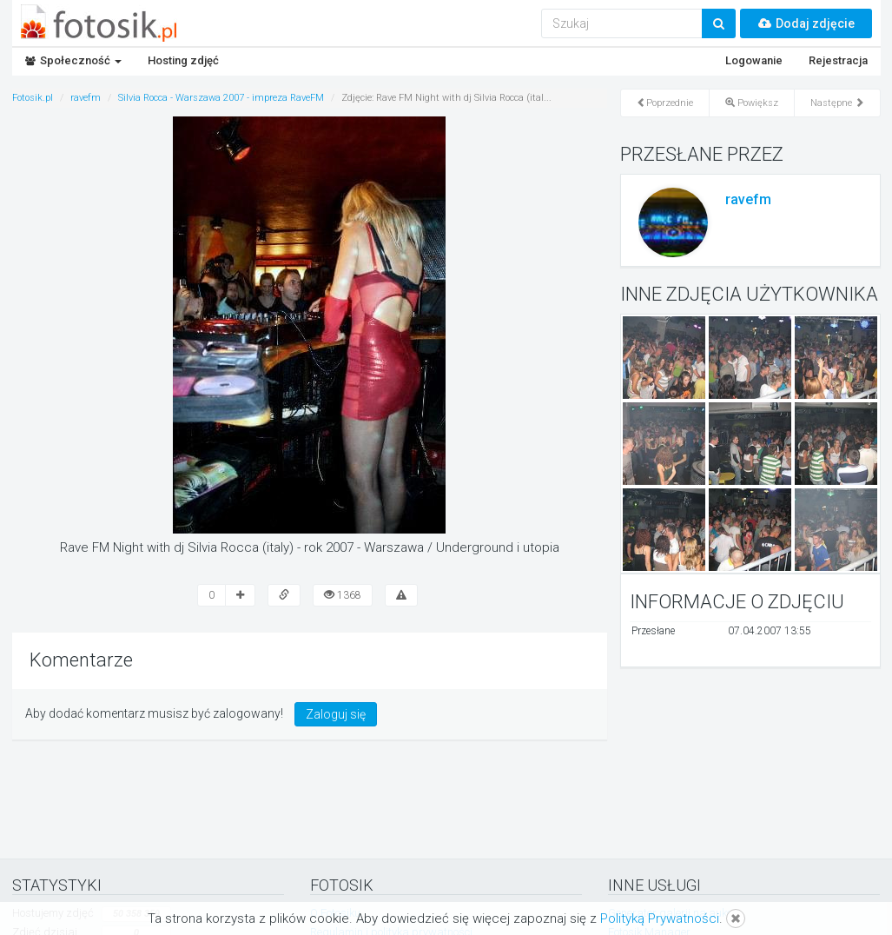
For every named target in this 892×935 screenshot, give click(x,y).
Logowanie (754, 60)
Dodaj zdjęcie (806, 23)
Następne (837, 103)
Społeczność (73, 60)
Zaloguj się (336, 714)
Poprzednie (665, 103)
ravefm (748, 199)
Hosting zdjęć (183, 60)
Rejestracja (838, 60)
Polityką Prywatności (659, 918)
